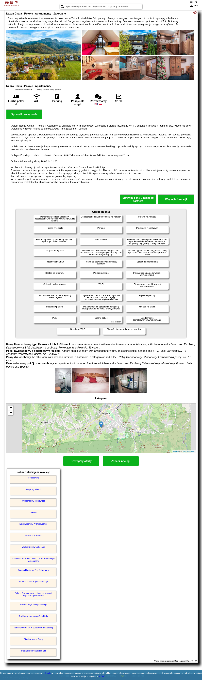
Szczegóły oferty (81, 461)
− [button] (11, 412)
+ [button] (11, 407)
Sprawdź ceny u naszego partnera (138, 199)
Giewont (33, 512)
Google (48, 673)
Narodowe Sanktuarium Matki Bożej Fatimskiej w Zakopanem (33, 559)
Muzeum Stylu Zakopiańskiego (33, 605)
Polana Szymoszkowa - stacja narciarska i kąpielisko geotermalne (33, 594)
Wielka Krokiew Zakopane (33, 547)
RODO (102, 676)
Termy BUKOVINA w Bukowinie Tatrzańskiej (33, 628)
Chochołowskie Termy (33, 639)
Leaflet (176, 451)
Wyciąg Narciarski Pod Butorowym (33, 570)
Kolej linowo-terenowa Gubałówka (33, 616)
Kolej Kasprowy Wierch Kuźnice (33, 524)
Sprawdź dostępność (24, 114)
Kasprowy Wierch (33, 489)
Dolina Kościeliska (33, 535)
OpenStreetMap (188, 451)
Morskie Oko (33, 478)
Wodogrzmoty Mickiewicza (33, 501)
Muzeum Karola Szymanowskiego (33, 581)
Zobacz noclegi (120, 461)
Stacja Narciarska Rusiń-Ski (33, 651)
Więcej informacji (176, 199)
